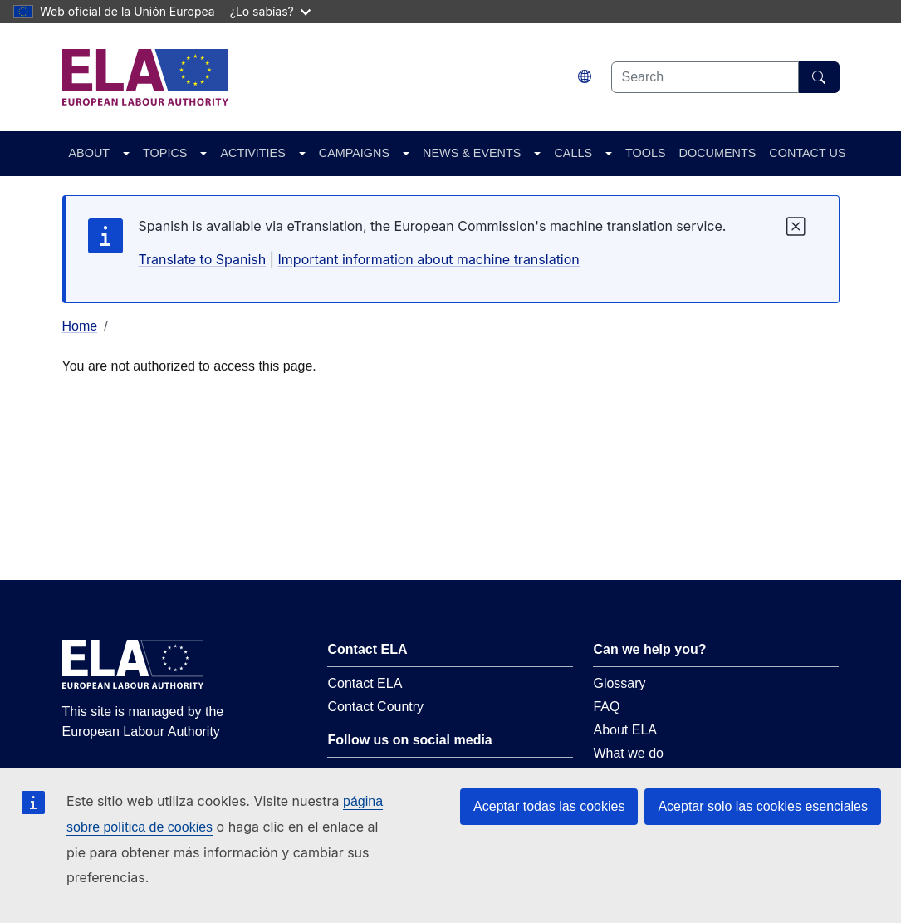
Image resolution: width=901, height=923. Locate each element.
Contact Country (375, 707)
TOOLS (645, 153)
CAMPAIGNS (354, 153)
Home (80, 326)
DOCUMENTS (718, 153)
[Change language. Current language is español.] (584, 77)
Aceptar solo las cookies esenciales (763, 806)
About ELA (625, 730)
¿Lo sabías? (270, 11)
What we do (628, 753)
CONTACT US (807, 153)
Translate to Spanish (203, 259)
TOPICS (165, 153)
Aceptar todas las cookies (548, 806)
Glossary (619, 683)
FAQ (606, 707)
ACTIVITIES (252, 153)
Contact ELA (364, 683)
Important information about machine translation (429, 259)
